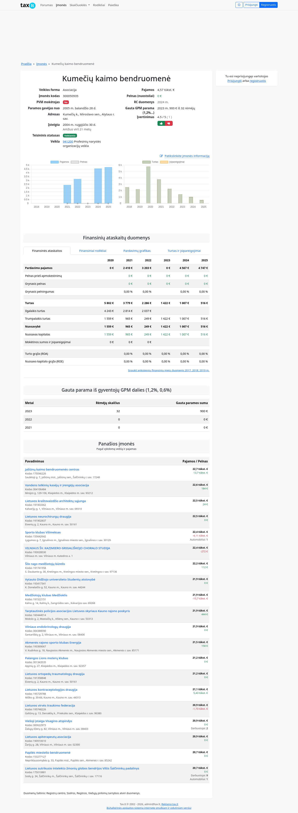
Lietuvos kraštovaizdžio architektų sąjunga (55, 501)
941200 (68, 141)
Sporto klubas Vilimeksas (43, 532)
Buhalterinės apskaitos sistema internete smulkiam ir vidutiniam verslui (149, 808)
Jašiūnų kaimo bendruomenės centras (52, 469)
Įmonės (61, 5)
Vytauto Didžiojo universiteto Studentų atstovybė (60, 579)
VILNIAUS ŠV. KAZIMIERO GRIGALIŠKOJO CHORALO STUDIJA (67, 548)
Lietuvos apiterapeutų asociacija (48, 737)
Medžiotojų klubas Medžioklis (46, 595)
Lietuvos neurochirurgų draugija (48, 516)
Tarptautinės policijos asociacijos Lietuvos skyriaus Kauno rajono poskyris (77, 611)
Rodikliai (99, 5)
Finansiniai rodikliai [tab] (92, 251)
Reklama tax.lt (169, 804)
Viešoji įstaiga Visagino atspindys (48, 721)
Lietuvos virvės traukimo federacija (50, 705)
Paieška (113, 5)
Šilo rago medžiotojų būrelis (45, 564)
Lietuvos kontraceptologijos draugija (51, 690)
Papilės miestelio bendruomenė (47, 752)
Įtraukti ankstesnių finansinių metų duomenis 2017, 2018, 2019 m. (168, 370)
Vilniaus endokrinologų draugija (48, 627)
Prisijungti (251, 5)
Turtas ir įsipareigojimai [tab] (184, 251)
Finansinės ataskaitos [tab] (47, 251)
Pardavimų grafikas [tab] (137, 251)
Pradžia (26, 64)
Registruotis (268, 5)
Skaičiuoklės (79, 5)
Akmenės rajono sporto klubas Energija (53, 642)
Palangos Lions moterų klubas (46, 658)
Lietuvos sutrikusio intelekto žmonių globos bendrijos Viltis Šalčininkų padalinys (82, 768)
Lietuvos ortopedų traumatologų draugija (54, 674)
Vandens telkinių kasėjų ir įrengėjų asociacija (57, 485)
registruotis (258, 81)
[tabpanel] (116, 314)
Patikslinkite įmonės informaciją (184, 156)
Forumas (46, 5)
